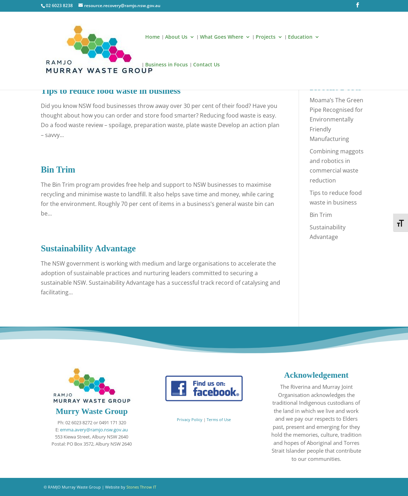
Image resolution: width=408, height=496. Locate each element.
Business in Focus (166, 65)
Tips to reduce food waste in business (111, 91)
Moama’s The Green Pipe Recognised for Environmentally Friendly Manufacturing (336, 119)
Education (300, 37)
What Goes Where (221, 37)
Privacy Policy (189, 419)
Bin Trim (58, 169)
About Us (176, 37)
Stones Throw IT (141, 487)
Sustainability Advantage (88, 248)
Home (152, 37)
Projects (266, 37)
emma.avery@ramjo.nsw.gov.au (94, 429)
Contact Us (206, 65)
